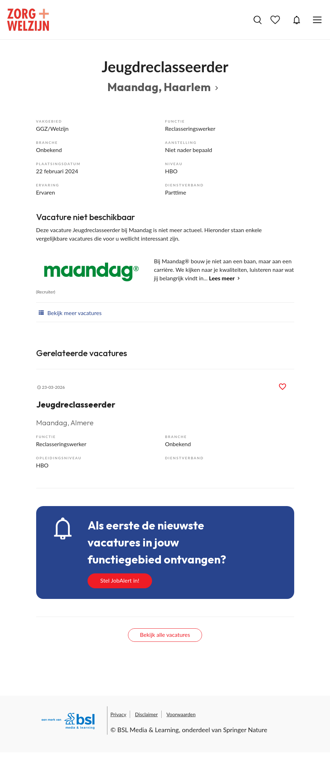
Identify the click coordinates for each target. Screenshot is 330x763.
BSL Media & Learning (148, 730)
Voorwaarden (181, 714)
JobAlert (297, 20)
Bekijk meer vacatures (69, 312)
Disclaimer (146, 714)
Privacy (119, 714)
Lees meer (222, 278)
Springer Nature (245, 730)
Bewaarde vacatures (276, 20)
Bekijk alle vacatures (165, 634)
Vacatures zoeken (257, 20)
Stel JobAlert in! (119, 580)
